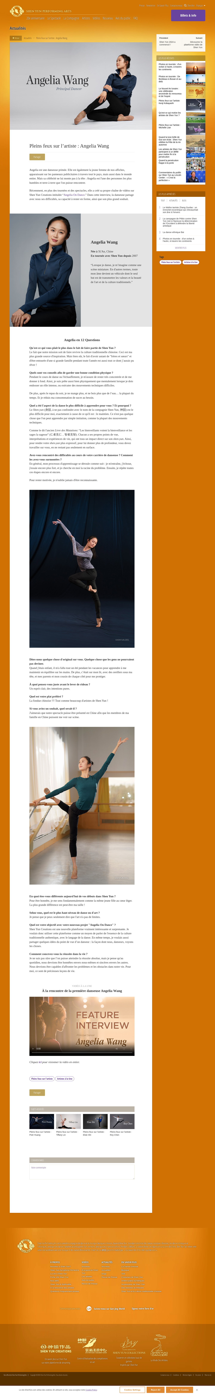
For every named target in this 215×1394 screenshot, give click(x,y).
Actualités (28, 38)
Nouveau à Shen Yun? (60, 1274)
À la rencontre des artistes (62, 1295)
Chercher (189, 5)
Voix (123, 1281)
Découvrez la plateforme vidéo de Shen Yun (193, 45)
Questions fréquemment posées (64, 1299)
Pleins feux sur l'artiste (42, 1086)
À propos (55, 1269)
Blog (184, 200)
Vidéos (96, 18)
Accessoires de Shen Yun (133, 1292)
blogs (104, 1281)
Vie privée (198, 1382)
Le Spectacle (54, 18)
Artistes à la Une (64, 1086)
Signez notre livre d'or (143, 1316)
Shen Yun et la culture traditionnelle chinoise (141, 1299)
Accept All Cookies (179, 1389)
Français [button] (200, 5)
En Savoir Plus (162, 5)
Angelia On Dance (78, 195)
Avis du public (123, 18)
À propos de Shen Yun (90, 1279)
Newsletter (150, 5)
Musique (125, 1277)
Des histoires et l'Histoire (132, 1295)
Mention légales (187, 1382)
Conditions (176, 1382)
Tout (163, 200)
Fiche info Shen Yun (59, 1284)
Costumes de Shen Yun (132, 1284)
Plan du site (208, 1382)
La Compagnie (71, 18)
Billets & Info (188, 15)
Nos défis (54, 1288)
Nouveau (108, 18)
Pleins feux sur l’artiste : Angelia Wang (51, 38)
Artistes (86, 18)
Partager (37, 157)
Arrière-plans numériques (132, 1288)
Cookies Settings (132, 1389)
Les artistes (87, 1284)
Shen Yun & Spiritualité (60, 1292)
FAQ (135, 18)
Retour (15, 38)
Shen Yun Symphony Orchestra (64, 1277)
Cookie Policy (91, 1389)
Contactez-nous (176, 5)
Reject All (155, 1389)
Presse (142, 5)
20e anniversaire (35, 18)
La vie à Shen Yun (58, 1281)
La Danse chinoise (129, 1274)
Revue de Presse (89, 1291)
